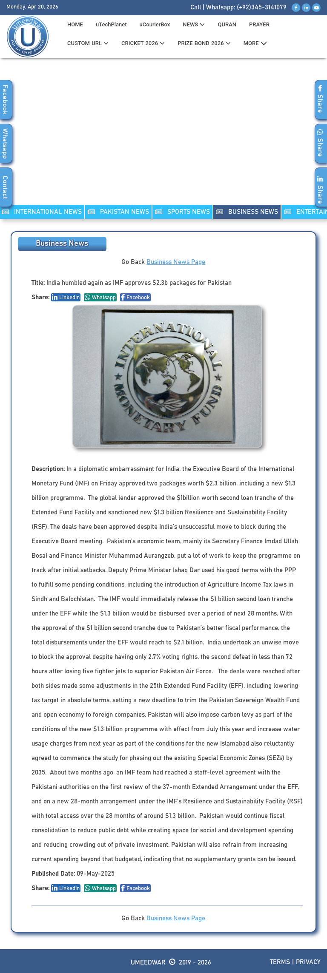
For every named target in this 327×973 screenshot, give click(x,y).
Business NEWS (247, 212)
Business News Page (175, 262)
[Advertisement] (163, 136)
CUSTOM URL (88, 43)
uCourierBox (155, 24)
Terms (280, 962)
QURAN (227, 24)
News (194, 24)
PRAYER (259, 24)
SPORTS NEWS (182, 212)
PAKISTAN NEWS (118, 212)
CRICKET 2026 (143, 43)
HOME (75, 24)
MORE (255, 43)
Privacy (308, 962)
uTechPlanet (111, 24)
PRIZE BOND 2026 (204, 43)
